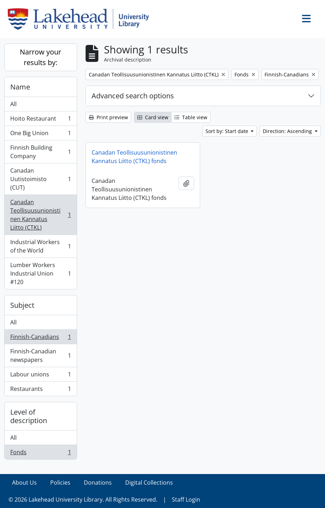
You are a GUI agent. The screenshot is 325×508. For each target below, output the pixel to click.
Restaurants (40, 390)
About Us (24, 482)
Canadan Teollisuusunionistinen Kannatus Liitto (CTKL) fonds (134, 157)
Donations (98, 482)
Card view (152, 117)
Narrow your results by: (40, 57)
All (13, 104)
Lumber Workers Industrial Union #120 (40, 273)
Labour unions (40, 376)
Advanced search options (133, 95)
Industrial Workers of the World (40, 246)
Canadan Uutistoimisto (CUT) (40, 179)
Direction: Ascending (288, 131)
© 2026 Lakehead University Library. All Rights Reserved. (82, 499)
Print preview (108, 117)
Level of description (28, 416)
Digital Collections (149, 482)
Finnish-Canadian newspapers (40, 355)
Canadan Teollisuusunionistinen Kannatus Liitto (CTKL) (40, 214)
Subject (22, 305)
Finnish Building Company (40, 152)
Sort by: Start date (227, 131)
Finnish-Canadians (40, 338)
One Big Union (40, 134)
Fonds (40, 453)
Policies (60, 482)
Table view (190, 117)
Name (20, 87)
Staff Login (186, 499)
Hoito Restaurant (40, 120)
